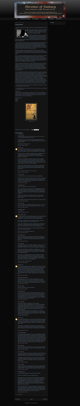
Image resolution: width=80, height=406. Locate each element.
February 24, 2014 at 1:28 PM (22, 275)
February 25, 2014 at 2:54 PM (23, 349)
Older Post (45, 399)
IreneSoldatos (20, 209)
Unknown (19, 147)
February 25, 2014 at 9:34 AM (23, 315)
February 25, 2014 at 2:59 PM (23, 362)
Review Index (58, 18)
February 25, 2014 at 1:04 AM (22, 299)
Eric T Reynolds (20, 332)
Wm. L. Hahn (20, 301)
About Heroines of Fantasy (25, 18)
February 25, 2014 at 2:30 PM (23, 330)
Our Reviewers (43, 18)
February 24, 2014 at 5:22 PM (23, 283)
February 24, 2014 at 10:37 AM (23, 212)
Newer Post (17, 399)
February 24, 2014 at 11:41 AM (22, 262)
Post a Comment (19, 394)
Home (17, 18)
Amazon (33, 121)
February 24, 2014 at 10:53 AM (23, 232)
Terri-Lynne (20, 134)
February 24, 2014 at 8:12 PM (22, 288)
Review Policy (51, 18)
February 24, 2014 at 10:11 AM (22, 182)
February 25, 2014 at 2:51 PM (22, 343)
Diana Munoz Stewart (22, 277)
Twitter (16, 101)
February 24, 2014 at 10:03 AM (23, 172)
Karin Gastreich (21, 214)
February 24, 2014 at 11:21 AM (22, 241)
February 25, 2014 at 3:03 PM (23, 369)
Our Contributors (35, 18)
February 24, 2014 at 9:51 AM (22, 145)
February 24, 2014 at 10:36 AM (23, 207)
